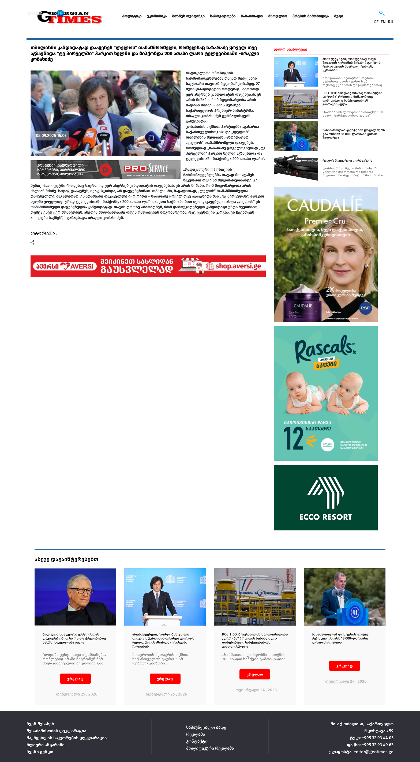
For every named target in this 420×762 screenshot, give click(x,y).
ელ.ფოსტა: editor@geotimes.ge (361, 751)
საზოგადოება (222, 16)
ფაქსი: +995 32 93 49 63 (370, 744)
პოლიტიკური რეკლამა (210, 748)
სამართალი (252, 16)
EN (383, 22)
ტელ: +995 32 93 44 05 (371, 737)
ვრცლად (75, 679)
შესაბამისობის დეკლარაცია (56, 730)
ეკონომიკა (157, 16)
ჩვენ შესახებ (40, 723)
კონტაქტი (197, 741)
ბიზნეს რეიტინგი (188, 16)
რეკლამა (195, 734)
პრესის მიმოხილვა (310, 16)
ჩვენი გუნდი (40, 751)
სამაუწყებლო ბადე (206, 727)
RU (390, 22)
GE (376, 22)
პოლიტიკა (131, 16)
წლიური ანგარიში (46, 744)
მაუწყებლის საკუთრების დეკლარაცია (67, 737)
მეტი (338, 16)
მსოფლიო (277, 16)
